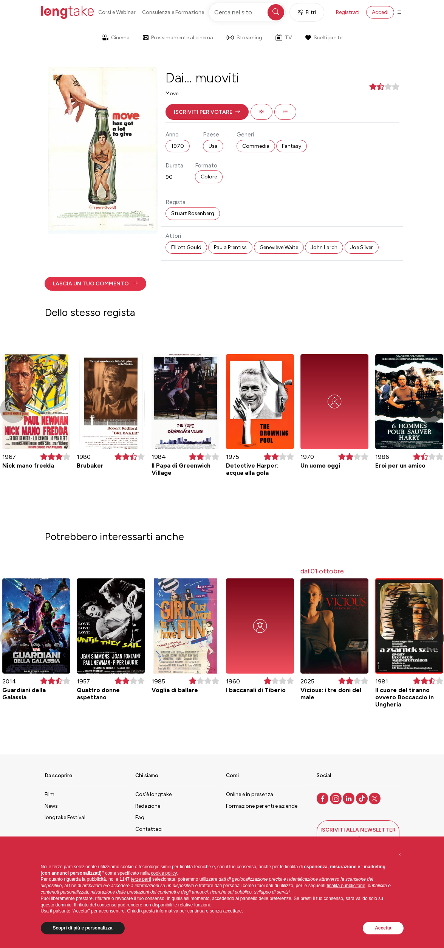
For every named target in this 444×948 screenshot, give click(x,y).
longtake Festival (65, 817)
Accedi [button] (380, 12)
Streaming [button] (244, 37)
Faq (139, 817)
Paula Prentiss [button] (230, 247)
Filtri (307, 12)
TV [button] (283, 37)
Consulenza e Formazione (173, 12)
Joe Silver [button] (361, 247)
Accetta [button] (383, 928)
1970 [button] (177, 146)
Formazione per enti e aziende (261, 806)
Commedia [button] (255, 146)
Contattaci (148, 829)
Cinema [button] (116, 37)
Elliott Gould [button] (186, 247)
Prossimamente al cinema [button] (178, 37)
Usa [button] (213, 146)
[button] (207, 112)
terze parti (141, 879)
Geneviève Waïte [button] (279, 247)
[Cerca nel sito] (247, 12)
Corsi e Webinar (117, 12)
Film (49, 794)
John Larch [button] (324, 247)
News (51, 806)
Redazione (147, 806)
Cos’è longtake (153, 794)
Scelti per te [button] (323, 37)
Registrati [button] (347, 12)
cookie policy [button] (164, 873)
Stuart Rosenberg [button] (192, 213)
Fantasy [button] (291, 146)
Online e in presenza (249, 794)
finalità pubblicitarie (346, 885)
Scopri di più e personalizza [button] (83, 928)
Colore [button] (209, 176)
